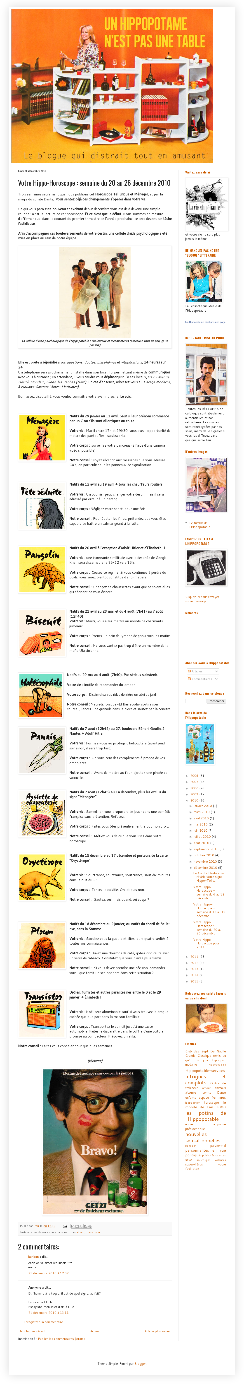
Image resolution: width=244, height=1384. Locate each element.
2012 (194, 962)
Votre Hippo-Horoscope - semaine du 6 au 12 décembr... (208, 892)
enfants (190, 1097)
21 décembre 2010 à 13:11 (48, 1312)
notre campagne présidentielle (205, 1126)
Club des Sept (196, 1051)
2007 (194, 782)
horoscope (93, 1232)
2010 (194, 800)
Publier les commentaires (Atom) (61, 1338)
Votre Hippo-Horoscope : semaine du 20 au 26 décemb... (207, 928)
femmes (219, 1097)
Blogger (140, 1363)
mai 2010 (201, 824)
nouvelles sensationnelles (203, 1137)
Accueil (95, 1331)
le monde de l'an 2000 (205, 1105)
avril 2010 (202, 818)
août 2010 (202, 843)
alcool (80, 1232)
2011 (194, 956)
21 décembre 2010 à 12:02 (48, 1273)
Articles (195, 671)
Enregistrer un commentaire (43, 1322)
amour (206, 1088)
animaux (220, 1088)
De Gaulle (218, 1051)
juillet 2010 (203, 836)
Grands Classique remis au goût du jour (205, 1057)
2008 (194, 788)
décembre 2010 (206, 867)
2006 (194, 775)
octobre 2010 (204, 855)
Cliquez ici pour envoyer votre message (202, 599)
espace (204, 1097)
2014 (194, 975)
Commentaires (200, 679)
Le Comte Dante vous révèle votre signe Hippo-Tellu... (209, 877)
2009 (194, 794)
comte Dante (214, 1092)
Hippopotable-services (205, 1070)
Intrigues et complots (205, 1079)
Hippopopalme (217, 1064)
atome (190, 1092)
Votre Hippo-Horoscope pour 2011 (206, 943)
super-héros (194, 1164)
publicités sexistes (214, 1155)
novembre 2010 (206, 861)
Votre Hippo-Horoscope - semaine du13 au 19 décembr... (209, 910)
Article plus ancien (158, 1331)
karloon (33, 1256)
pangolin (190, 1145)
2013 (194, 969)
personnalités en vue (205, 1150)
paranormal (218, 1145)
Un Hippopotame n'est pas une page (205, 322)
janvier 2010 (203, 806)
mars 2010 (202, 812)
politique (193, 1155)
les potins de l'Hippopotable (205, 1116)
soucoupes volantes (211, 1160)
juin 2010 (201, 830)
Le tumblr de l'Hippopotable (199, 525)
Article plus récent (32, 1331)
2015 (194, 981)
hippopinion (192, 1102)
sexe (188, 1160)
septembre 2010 (206, 849)
